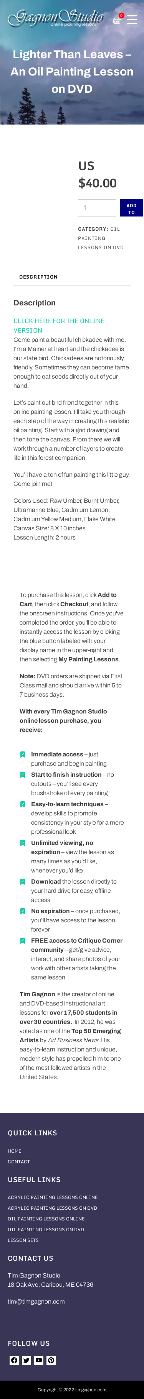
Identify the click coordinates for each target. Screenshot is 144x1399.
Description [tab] (38, 276)
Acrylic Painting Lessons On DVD (52, 1208)
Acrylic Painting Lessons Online (53, 1197)
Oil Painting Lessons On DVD (101, 238)
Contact (19, 1161)
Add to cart (132, 209)
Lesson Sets (23, 1240)
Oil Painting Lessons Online (46, 1218)
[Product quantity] (97, 207)
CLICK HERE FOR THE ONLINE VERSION (58, 325)
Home (14, 1151)
